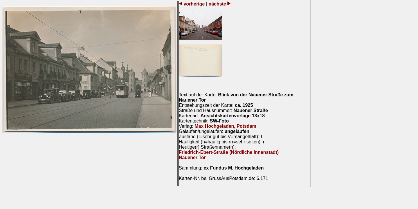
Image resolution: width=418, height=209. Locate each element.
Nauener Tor (192, 157)
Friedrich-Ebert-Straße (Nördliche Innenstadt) (229, 152)
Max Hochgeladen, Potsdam (225, 126)
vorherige (194, 3)
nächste (217, 3)
